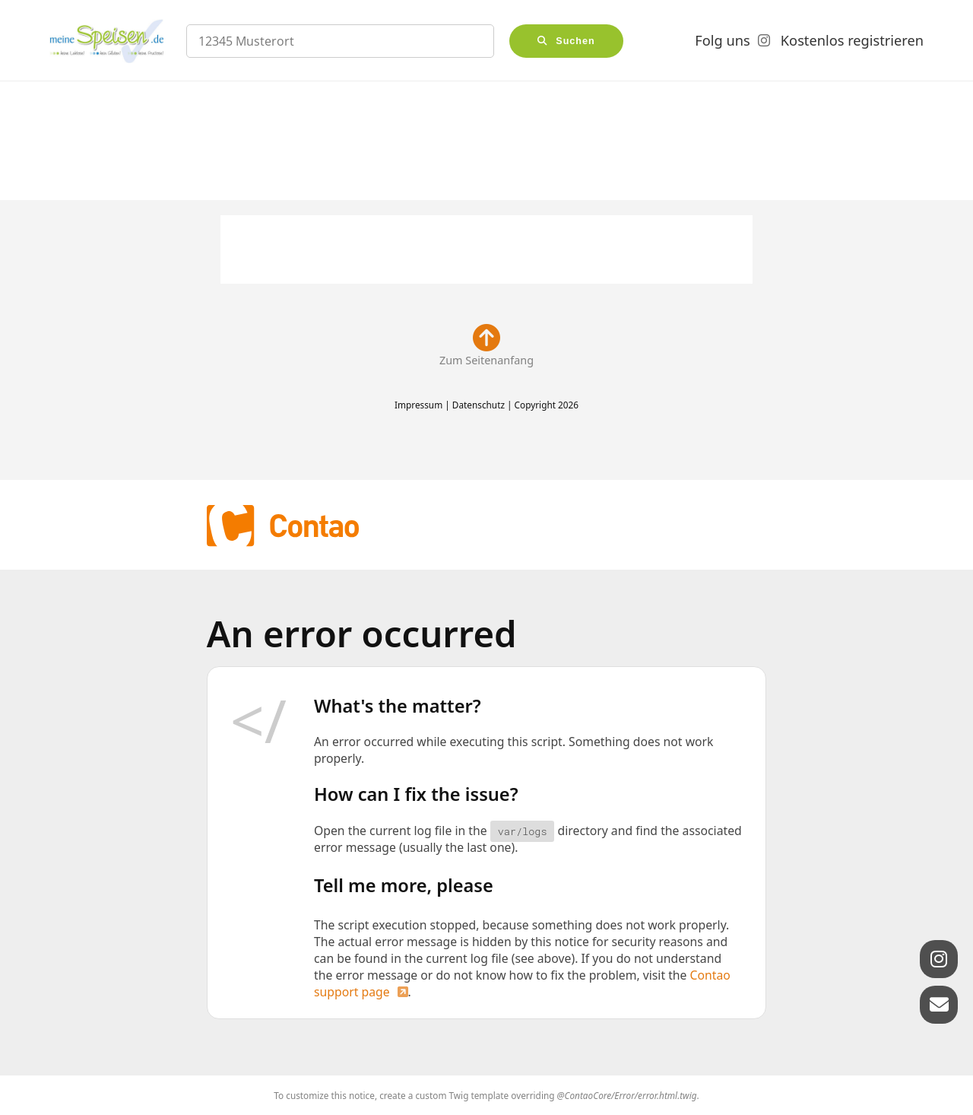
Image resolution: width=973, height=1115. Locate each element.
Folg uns (722, 40)
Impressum (418, 405)
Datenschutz (478, 405)
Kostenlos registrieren (852, 40)
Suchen (575, 41)
